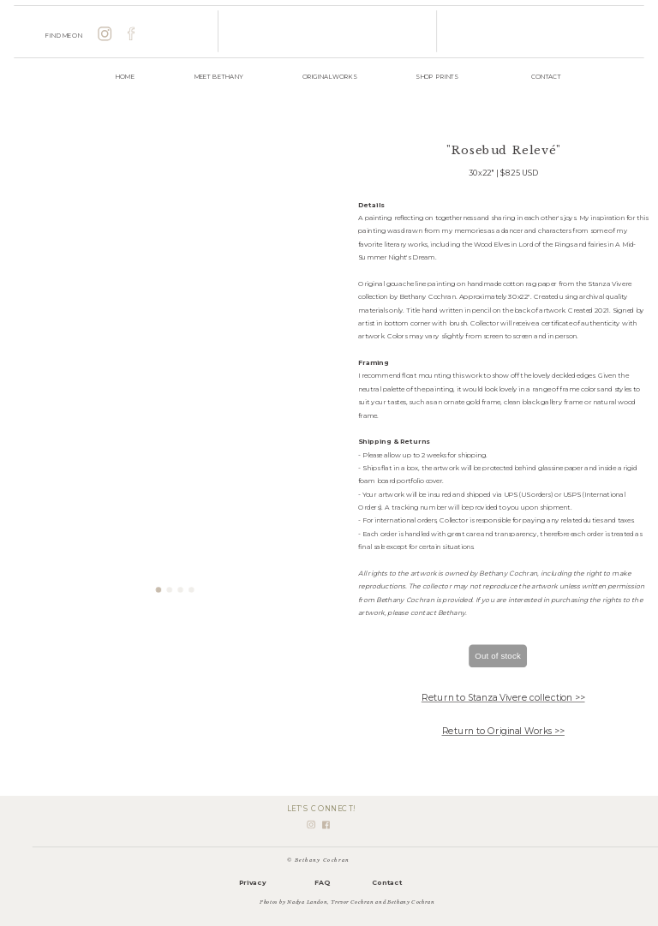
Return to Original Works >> (503, 731)
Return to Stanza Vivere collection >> (503, 697)
